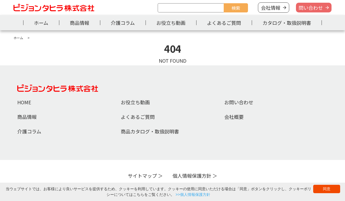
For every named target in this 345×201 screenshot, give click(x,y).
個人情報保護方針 (191, 175)
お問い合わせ (238, 102)
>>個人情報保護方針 (192, 194)
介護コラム (123, 22)
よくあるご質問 (224, 22)
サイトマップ (142, 175)
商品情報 (79, 22)
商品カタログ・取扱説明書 (150, 131)
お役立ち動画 (170, 22)
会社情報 (270, 7)
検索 (236, 8)
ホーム (41, 22)
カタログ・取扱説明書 (287, 22)
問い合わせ (311, 7)
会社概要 (234, 116)
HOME (24, 102)
